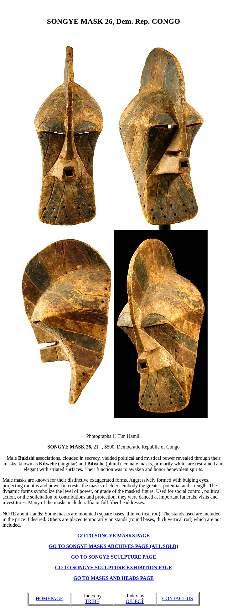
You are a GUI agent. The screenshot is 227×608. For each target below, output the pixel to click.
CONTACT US (177, 598)
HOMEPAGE (49, 598)
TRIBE (92, 601)
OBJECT (135, 601)
